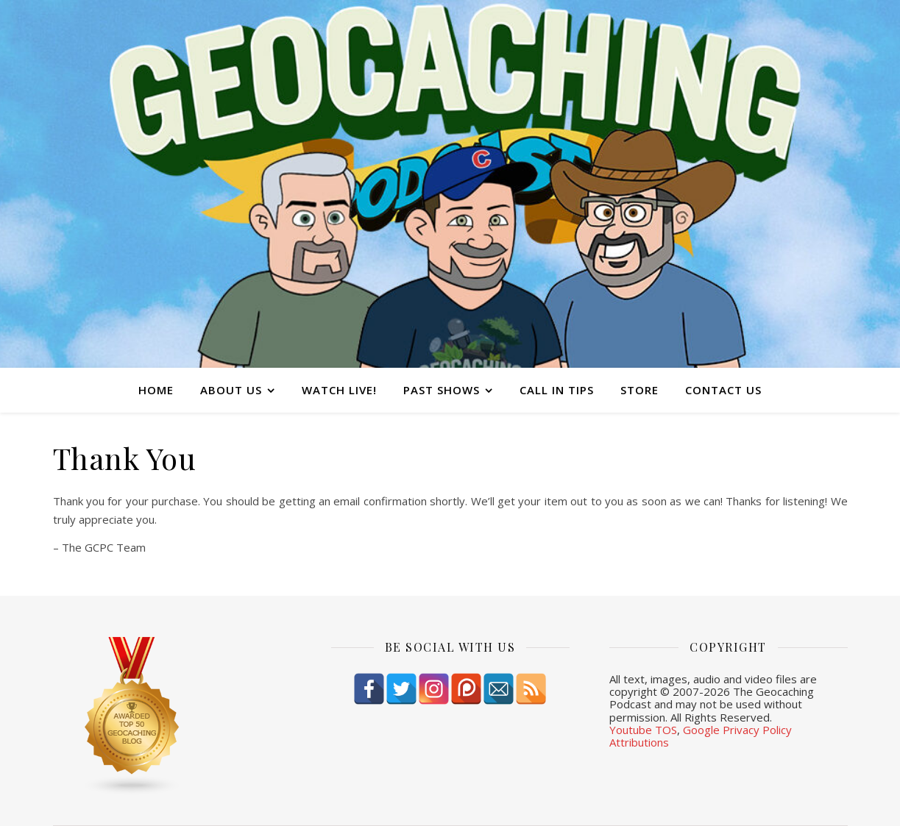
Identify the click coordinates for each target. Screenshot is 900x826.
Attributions (639, 742)
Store (639, 389)
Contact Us (723, 389)
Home (156, 389)
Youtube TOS (643, 729)
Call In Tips (557, 389)
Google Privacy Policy (737, 729)
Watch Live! (339, 389)
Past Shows (441, 389)
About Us (231, 389)
